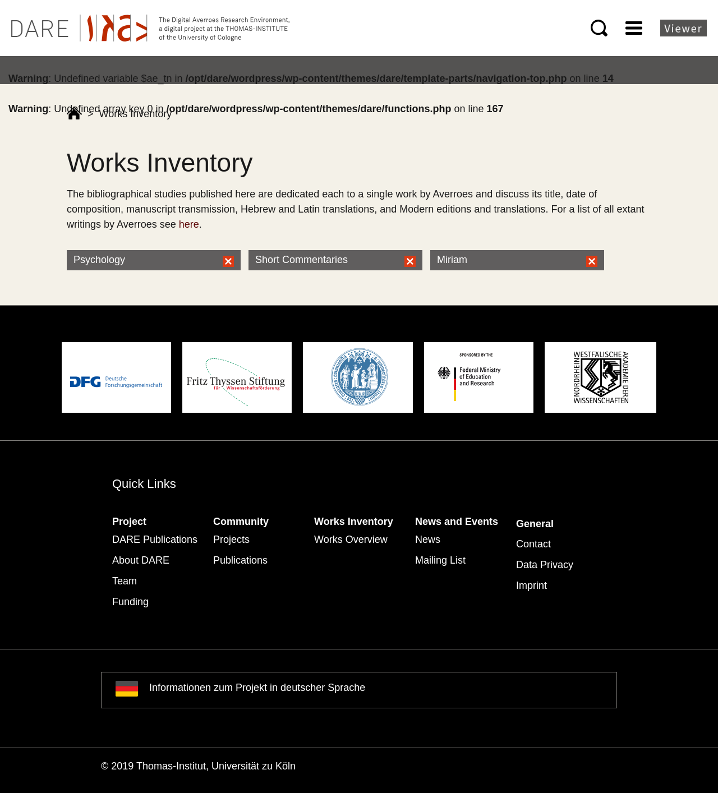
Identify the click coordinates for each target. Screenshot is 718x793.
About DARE (140, 560)
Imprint (531, 585)
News (427, 539)
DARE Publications (154, 539)
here (189, 224)
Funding (130, 601)
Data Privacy (544, 564)
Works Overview (351, 539)
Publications (240, 560)
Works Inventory (353, 521)
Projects (231, 539)
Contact (533, 544)
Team (124, 581)
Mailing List (440, 560)
